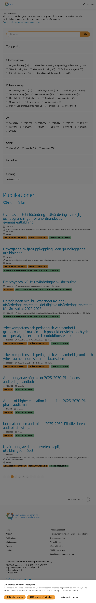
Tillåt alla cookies (15, 597)
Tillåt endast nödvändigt (41, 597)
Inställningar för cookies (68, 597)
